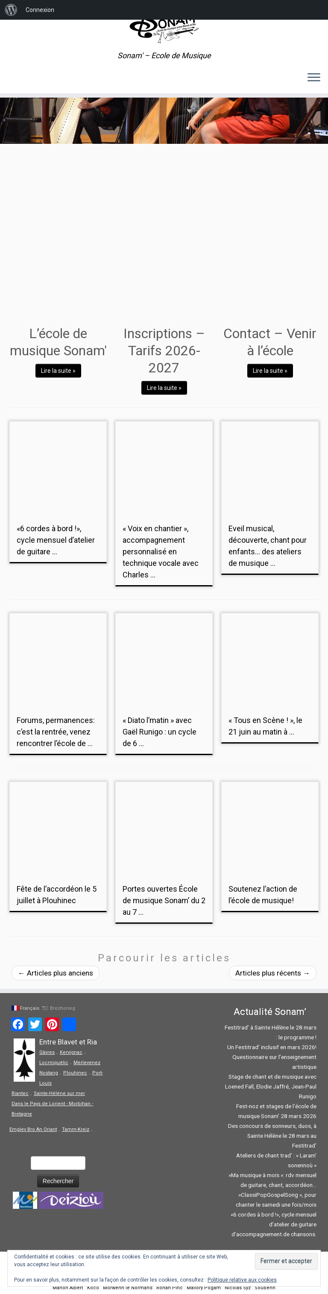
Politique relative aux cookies (242, 1280)
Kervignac (71, 1052)
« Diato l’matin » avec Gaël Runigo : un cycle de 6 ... (159, 732)
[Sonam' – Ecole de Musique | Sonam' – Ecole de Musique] (164, 25)
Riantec (20, 1093)
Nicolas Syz (238, 1288)
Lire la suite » (58, 370)
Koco (93, 1288)
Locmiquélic (53, 1062)
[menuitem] (11, 10)
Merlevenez (86, 1062)
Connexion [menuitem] (40, 9)
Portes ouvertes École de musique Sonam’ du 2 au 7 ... (164, 900)
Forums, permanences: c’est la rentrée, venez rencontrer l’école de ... (56, 732)
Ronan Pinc (169, 1288)
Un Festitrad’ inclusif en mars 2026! (271, 1047)
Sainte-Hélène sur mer (59, 1093)
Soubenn (265, 1288)
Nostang (48, 1073)
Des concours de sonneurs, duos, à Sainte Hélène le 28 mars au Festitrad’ (272, 1135)
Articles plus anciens (55, 973)
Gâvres (47, 1052)
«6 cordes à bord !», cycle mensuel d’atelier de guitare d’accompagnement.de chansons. (273, 1224)
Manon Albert (68, 1288)
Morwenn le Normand (127, 1288)
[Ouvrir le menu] (314, 77)
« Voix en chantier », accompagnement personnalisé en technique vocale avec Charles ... (161, 551)
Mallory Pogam (204, 1288)
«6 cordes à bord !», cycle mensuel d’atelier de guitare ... (56, 540)
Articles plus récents (272, 973)
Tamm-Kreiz (75, 1129)
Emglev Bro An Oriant (33, 1129)
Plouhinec (75, 1073)
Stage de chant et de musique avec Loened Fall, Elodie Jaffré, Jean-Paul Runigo (270, 1086)
